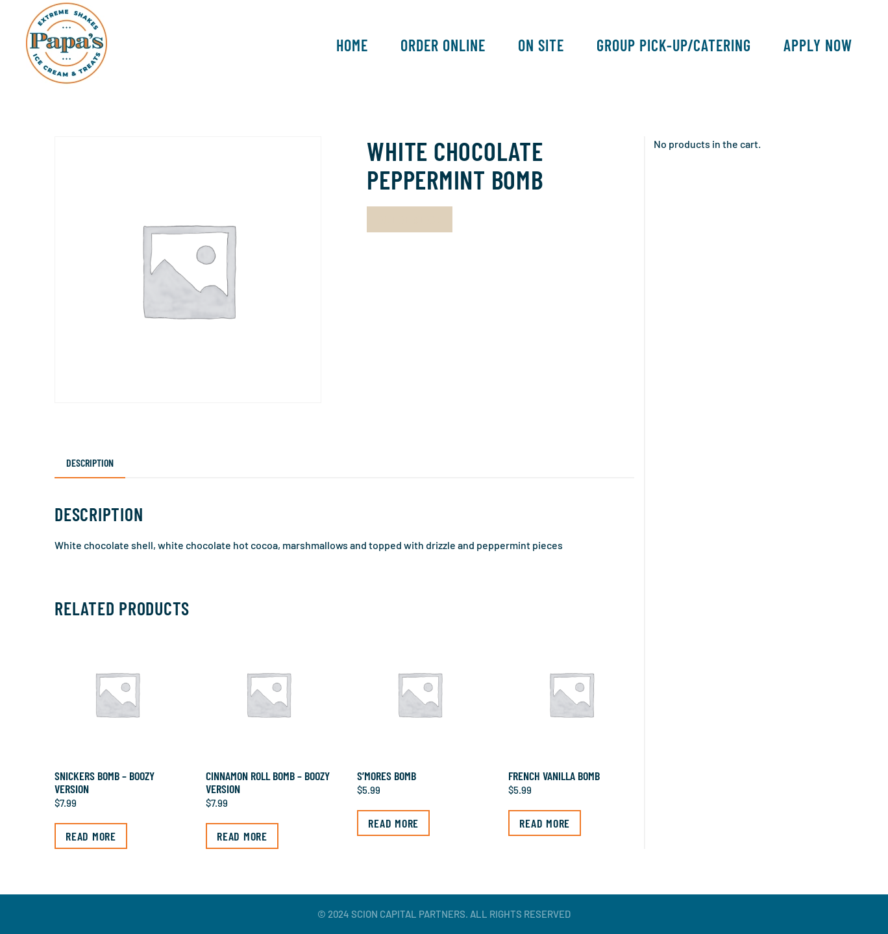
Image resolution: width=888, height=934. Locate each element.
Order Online (443, 45)
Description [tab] (90, 462)
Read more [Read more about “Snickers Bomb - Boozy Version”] (91, 836)
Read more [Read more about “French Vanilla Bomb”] (544, 823)
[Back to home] (66, 45)
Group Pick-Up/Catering (674, 45)
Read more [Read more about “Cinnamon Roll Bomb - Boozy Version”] (242, 836)
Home (352, 45)
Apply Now (817, 45)
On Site (541, 45)
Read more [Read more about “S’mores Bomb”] (393, 823)
